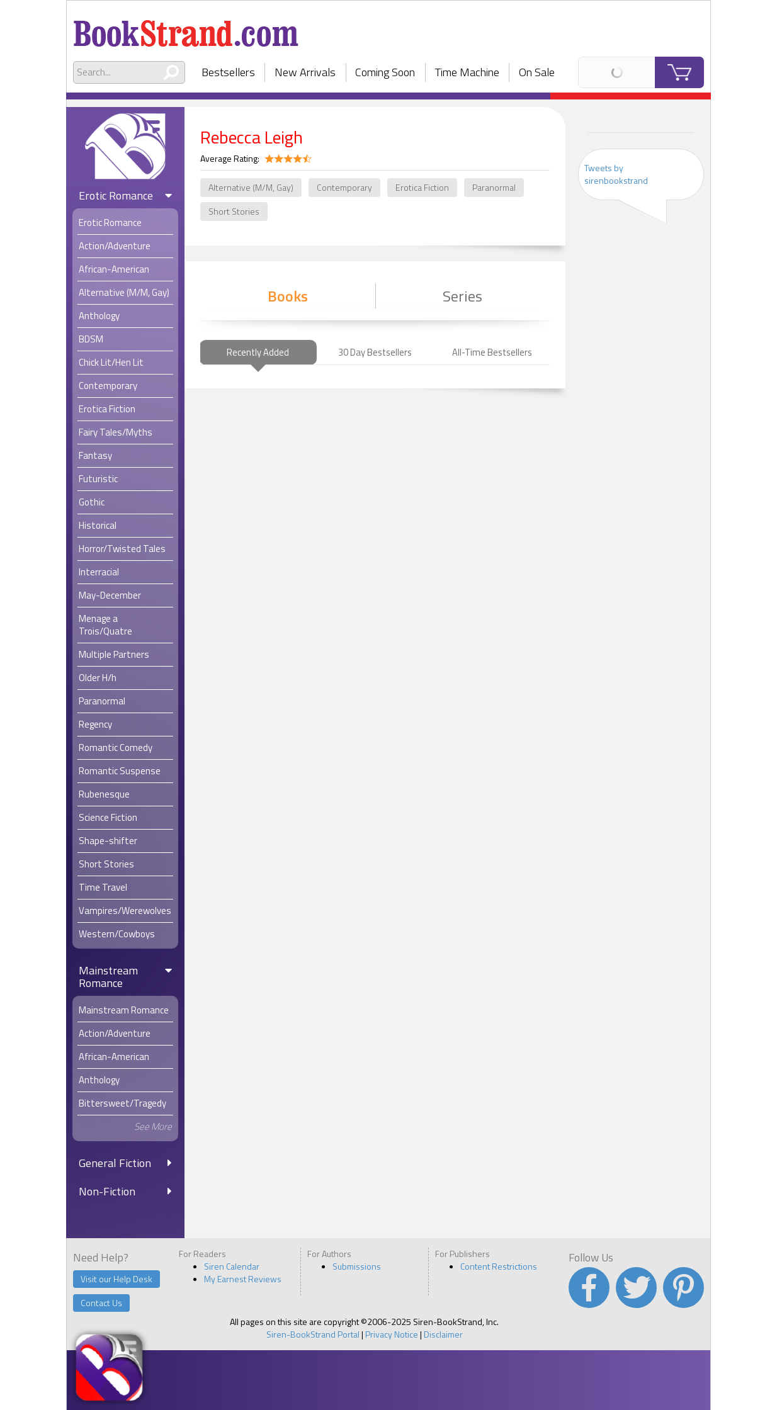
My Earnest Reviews (242, 1278)
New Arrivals (305, 72)
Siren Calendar (231, 1266)
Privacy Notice (391, 1334)
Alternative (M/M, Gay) (250, 187)
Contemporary (344, 187)
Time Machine (467, 72)
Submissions (356, 1266)
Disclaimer (443, 1334)
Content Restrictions (498, 1266)
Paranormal (494, 187)
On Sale (537, 72)
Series (462, 296)
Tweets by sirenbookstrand (616, 174)
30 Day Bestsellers (375, 352)
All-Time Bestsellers (492, 352)
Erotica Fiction (422, 187)
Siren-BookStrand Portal (313, 1334)
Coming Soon (385, 72)
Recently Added (258, 352)
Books (288, 296)
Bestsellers (228, 72)
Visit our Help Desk (116, 1278)
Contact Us (101, 1302)
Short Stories (233, 211)
